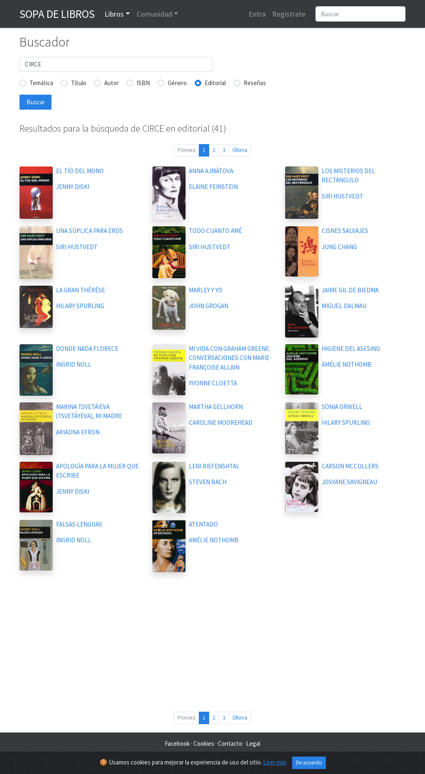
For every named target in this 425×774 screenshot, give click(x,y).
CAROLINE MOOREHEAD (220, 422)
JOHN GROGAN (208, 306)
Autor (111, 83)
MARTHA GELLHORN (216, 407)
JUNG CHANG (339, 247)
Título (78, 83)
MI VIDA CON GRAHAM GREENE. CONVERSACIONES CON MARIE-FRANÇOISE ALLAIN (230, 358)
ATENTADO (203, 524)
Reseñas (255, 83)
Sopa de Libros (57, 14)
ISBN (143, 83)
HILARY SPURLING (80, 306)
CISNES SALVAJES (345, 231)
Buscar (36, 102)
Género (177, 83)
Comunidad (154, 14)
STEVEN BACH (208, 482)
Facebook (177, 743)
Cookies (203, 743)
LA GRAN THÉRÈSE (80, 290)
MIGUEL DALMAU (344, 306)
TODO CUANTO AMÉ (215, 231)
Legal (253, 743)
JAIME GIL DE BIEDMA (350, 290)
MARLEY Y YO (205, 290)
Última (239, 150)
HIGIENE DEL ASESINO (351, 349)
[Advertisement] (212, 643)
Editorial (215, 83)
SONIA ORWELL (342, 407)
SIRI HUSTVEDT (342, 196)
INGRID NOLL (73, 364)
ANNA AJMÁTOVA (211, 171)
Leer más (275, 762)
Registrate (288, 14)
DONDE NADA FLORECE (87, 349)
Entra (257, 14)
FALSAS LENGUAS (79, 524)
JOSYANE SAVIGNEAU (349, 482)
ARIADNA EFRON (78, 432)
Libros (114, 14)
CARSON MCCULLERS (350, 466)
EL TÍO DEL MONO (80, 171)
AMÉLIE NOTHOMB (346, 364)
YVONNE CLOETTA (213, 383)
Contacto (230, 743)
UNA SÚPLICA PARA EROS (89, 231)
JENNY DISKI (72, 187)
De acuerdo (309, 762)
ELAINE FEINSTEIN (213, 187)
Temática (41, 83)
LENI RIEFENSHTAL (214, 466)
